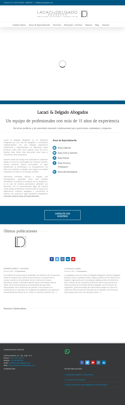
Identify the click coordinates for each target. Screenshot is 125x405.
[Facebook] (82, 362)
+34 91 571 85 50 (16, 358)
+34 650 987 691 (16, 360)
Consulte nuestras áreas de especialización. (22, 196)
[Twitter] (87, 362)
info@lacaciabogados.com (44, 3)
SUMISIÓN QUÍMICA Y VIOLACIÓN (16, 268)
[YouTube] (93, 362)
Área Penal (63, 158)
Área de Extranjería (67, 171)
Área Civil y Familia (67, 152)
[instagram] (62, 259)
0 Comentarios (20, 271)
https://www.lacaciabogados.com (21, 365)
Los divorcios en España (72, 268)
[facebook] (52, 259)
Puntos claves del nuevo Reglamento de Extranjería (87, 385)
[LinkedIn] (104, 362)
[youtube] (73, 259)
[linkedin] (68, 259)
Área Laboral (64, 147)
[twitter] (57, 259)
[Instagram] (98, 362)
